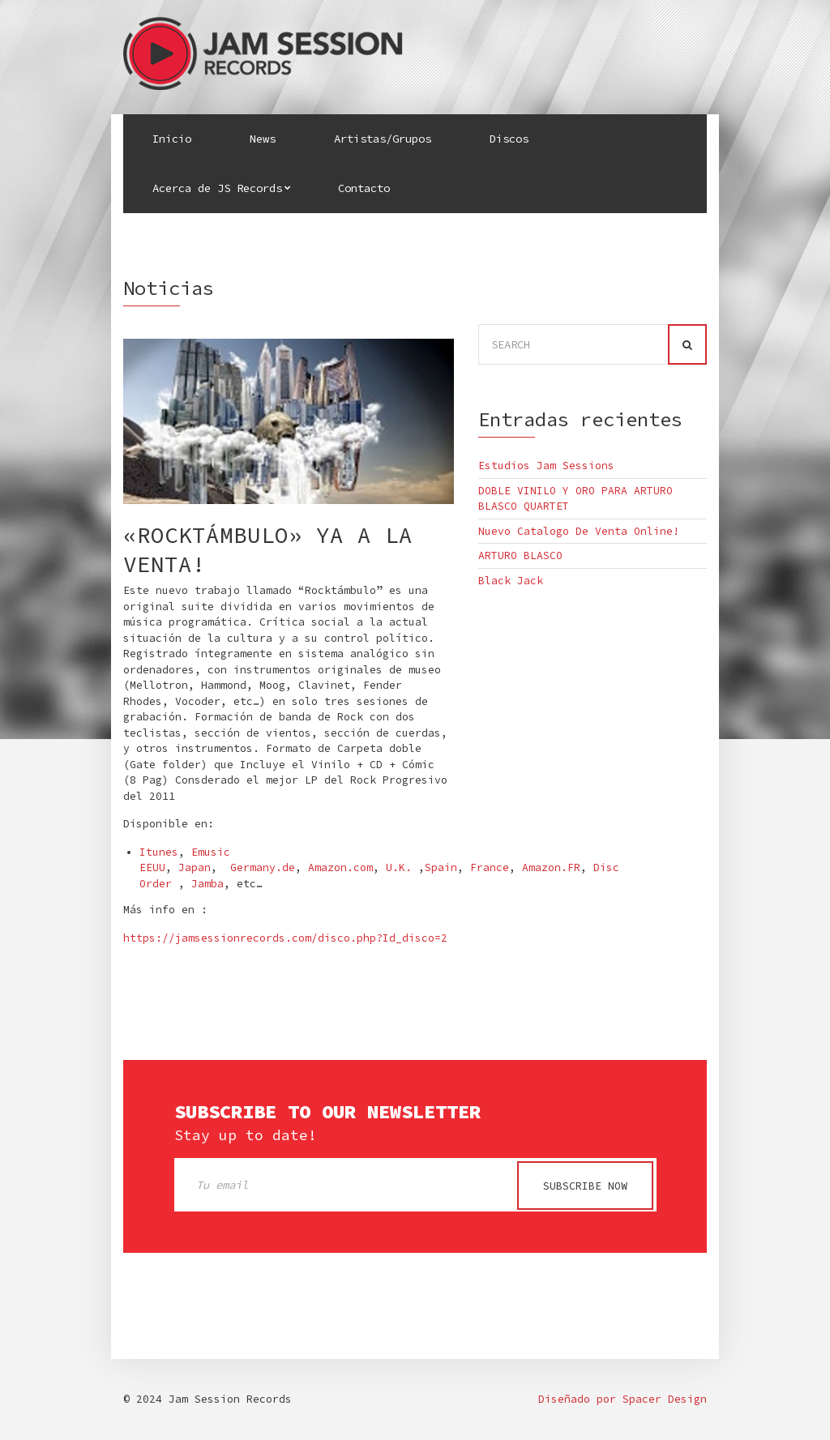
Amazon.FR (551, 867)
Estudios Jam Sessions (546, 465)
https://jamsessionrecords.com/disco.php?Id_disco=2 (285, 938)
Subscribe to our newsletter (327, 1112)
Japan (194, 867)
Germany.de (262, 867)
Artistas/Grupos (382, 138)
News (263, 138)
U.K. (399, 867)
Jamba (207, 884)
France (489, 867)
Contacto (364, 188)
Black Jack (510, 581)
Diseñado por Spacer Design (622, 1400)
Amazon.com (340, 867)
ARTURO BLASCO (520, 555)
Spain (441, 867)
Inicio (171, 138)
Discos (509, 138)
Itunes (158, 852)
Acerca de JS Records (217, 188)
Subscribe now (585, 1186)
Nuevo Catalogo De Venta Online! (578, 531)
